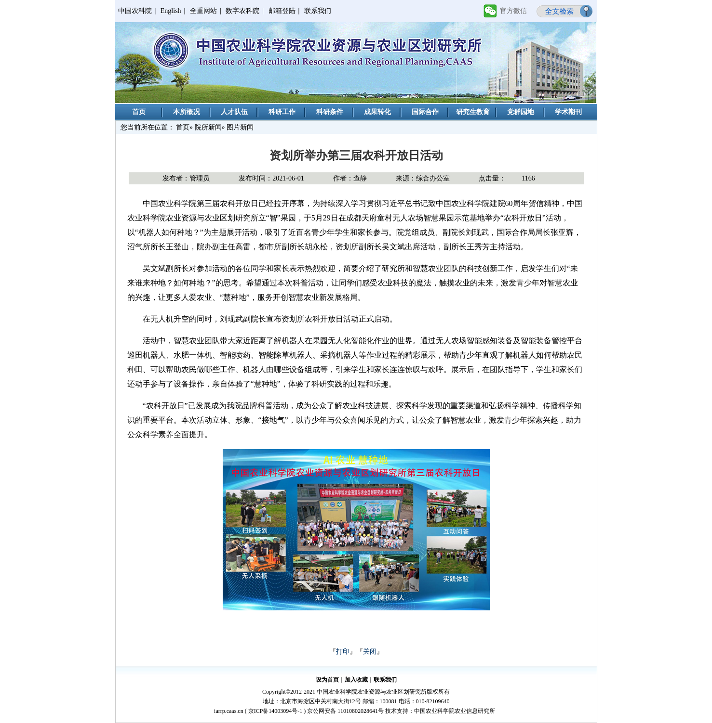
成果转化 (377, 112)
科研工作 (282, 112)
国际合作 (425, 112)
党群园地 (520, 112)
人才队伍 (234, 112)
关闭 (369, 651)
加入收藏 (356, 679)
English (171, 10)
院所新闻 (208, 127)
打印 (342, 651)
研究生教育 (473, 112)
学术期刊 (568, 112)
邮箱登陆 (282, 10)
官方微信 (513, 10)
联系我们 (317, 10)
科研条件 (329, 112)
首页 (139, 112)
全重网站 (203, 10)
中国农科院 (135, 10)
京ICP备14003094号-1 (275, 711)
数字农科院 (242, 10)
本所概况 (186, 112)
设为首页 (327, 679)
